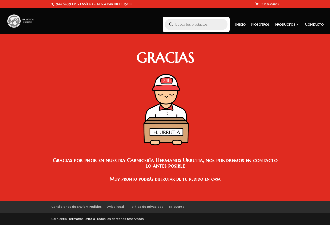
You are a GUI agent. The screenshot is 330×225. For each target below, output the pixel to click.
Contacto (314, 25)
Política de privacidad (146, 207)
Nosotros (260, 25)
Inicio (240, 25)
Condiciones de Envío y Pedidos (76, 207)
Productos (285, 25)
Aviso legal (115, 207)
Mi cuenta (176, 207)
